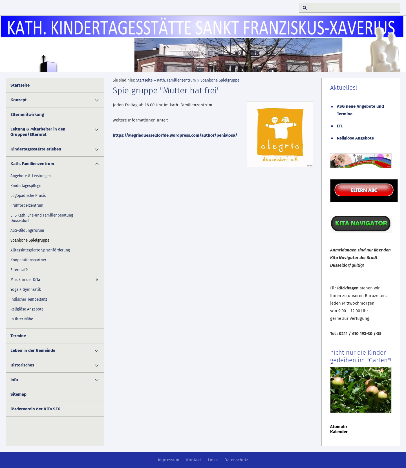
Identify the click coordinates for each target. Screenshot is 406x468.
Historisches (22, 365)
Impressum (168, 459)
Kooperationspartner (28, 260)
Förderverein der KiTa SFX (35, 408)
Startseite (20, 85)
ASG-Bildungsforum (27, 230)
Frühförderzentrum (26, 205)
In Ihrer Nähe (21, 319)
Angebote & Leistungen (30, 176)
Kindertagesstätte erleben (35, 149)
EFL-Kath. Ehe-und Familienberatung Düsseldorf (41, 218)
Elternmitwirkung (27, 114)
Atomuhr (338, 426)
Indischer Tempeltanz (28, 299)
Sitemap (18, 394)
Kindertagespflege (25, 185)
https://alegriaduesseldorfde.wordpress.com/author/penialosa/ (175, 135)
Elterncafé (19, 269)
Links (213, 459)
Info (14, 379)
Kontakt (193, 459)
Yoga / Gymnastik (25, 289)
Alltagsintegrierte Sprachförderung (40, 250)
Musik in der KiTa (25, 279)
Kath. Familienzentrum (32, 163)
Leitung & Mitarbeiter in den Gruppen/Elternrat (37, 132)
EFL (340, 126)
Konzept (18, 99)
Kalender (339, 431)
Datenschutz (236, 459)
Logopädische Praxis (28, 195)
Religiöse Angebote (26, 309)
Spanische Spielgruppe (29, 240)
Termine (18, 335)
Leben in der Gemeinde (32, 350)
